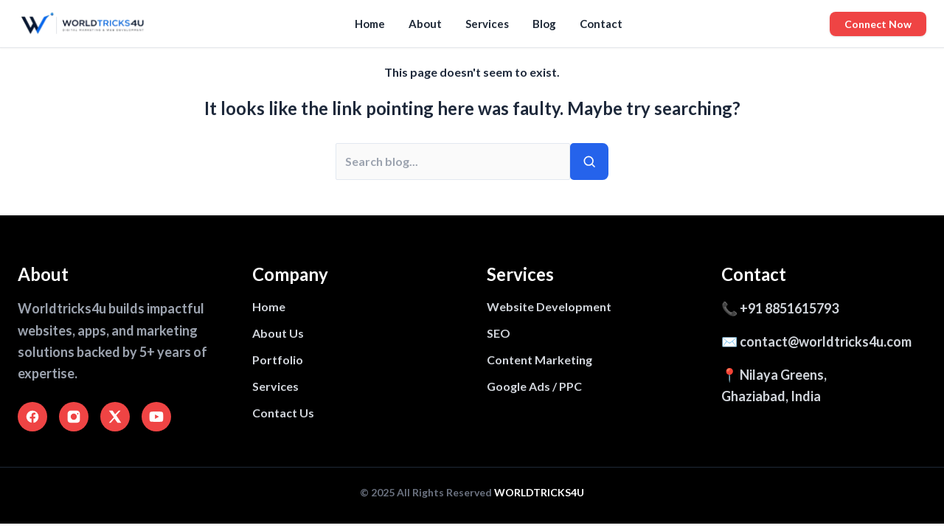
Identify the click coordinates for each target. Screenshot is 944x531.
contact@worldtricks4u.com (826, 341)
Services (487, 23)
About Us (278, 333)
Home (370, 23)
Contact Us (283, 413)
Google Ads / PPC (534, 386)
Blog (544, 23)
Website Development (549, 306)
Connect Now (878, 24)
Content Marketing (539, 360)
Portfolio (277, 360)
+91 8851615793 (789, 308)
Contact (601, 23)
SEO (498, 333)
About (425, 23)
